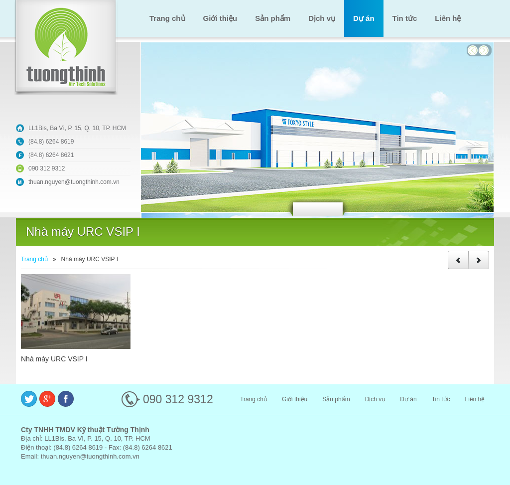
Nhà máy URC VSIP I (54, 359)
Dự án (364, 18)
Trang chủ (167, 18)
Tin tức (404, 18)
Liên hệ (448, 18)
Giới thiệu (220, 18)
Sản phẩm (272, 18)
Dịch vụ (321, 18)
